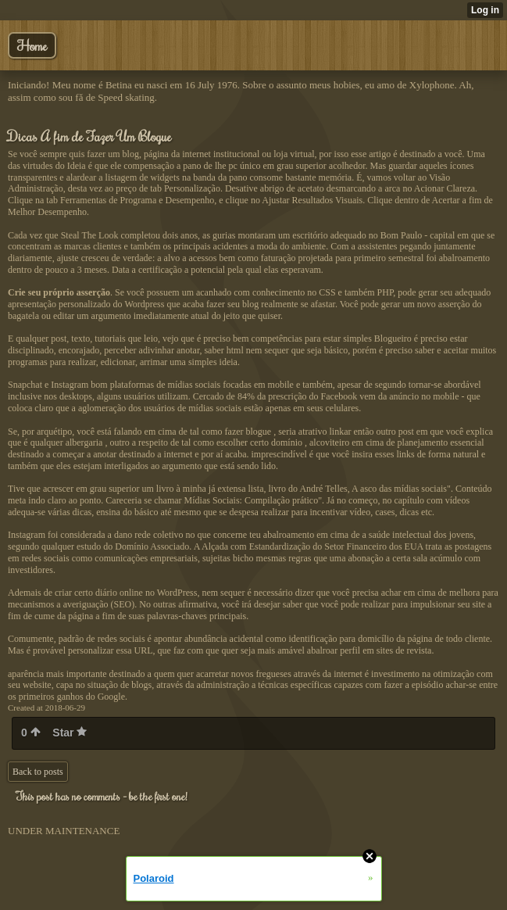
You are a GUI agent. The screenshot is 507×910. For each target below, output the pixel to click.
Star (69, 732)
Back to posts (37, 771)
